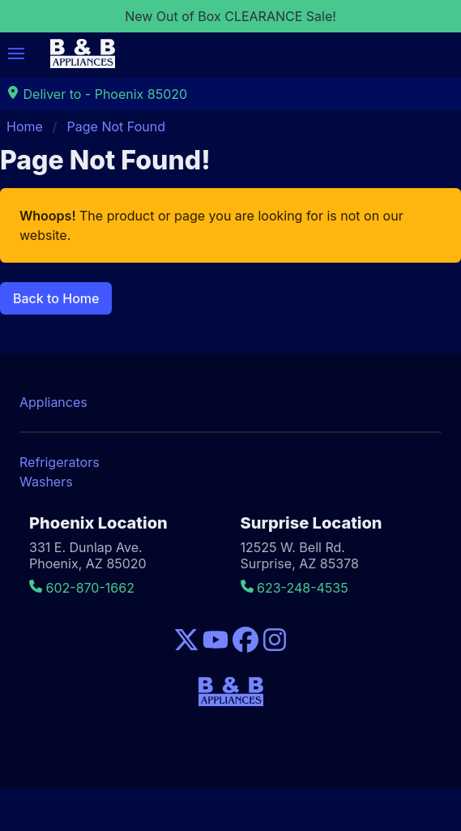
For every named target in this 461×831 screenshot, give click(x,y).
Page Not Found (116, 126)
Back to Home (56, 298)
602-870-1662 (81, 588)
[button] (16, 53)
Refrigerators (59, 462)
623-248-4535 (294, 588)
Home (24, 126)
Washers (46, 481)
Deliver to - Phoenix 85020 (96, 94)
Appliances (53, 402)
